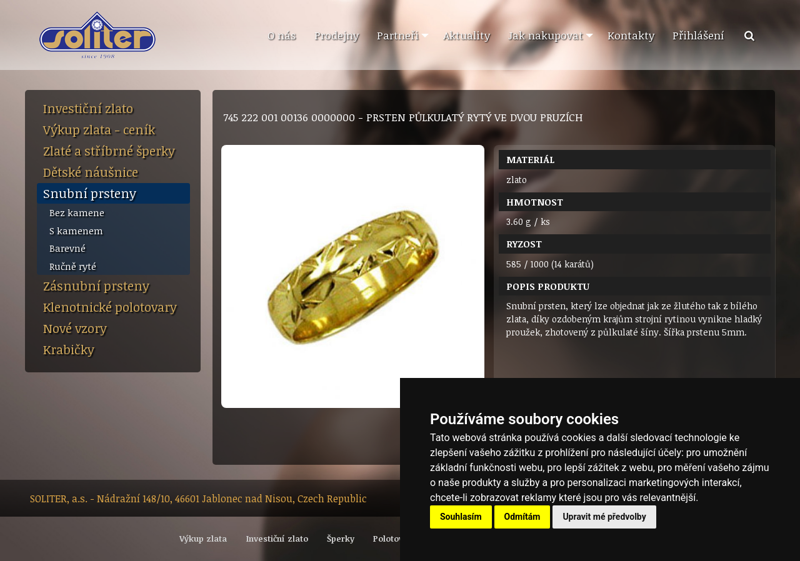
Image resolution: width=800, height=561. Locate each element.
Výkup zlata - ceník (99, 129)
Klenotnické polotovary (110, 306)
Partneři (398, 34)
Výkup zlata (203, 538)
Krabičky (68, 349)
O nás (282, 34)
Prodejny (336, 34)
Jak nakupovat (545, 34)
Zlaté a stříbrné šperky (109, 150)
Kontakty (631, 34)
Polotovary (394, 538)
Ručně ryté (72, 266)
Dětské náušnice (90, 172)
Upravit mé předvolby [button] (604, 517)
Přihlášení (698, 34)
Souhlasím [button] (461, 517)
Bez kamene (76, 212)
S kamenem (76, 230)
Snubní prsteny (89, 193)
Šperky (340, 538)
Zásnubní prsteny (96, 285)
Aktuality (466, 34)
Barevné (67, 248)
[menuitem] (281, 35)
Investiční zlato (88, 108)
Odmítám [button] (522, 517)
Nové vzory (75, 328)
